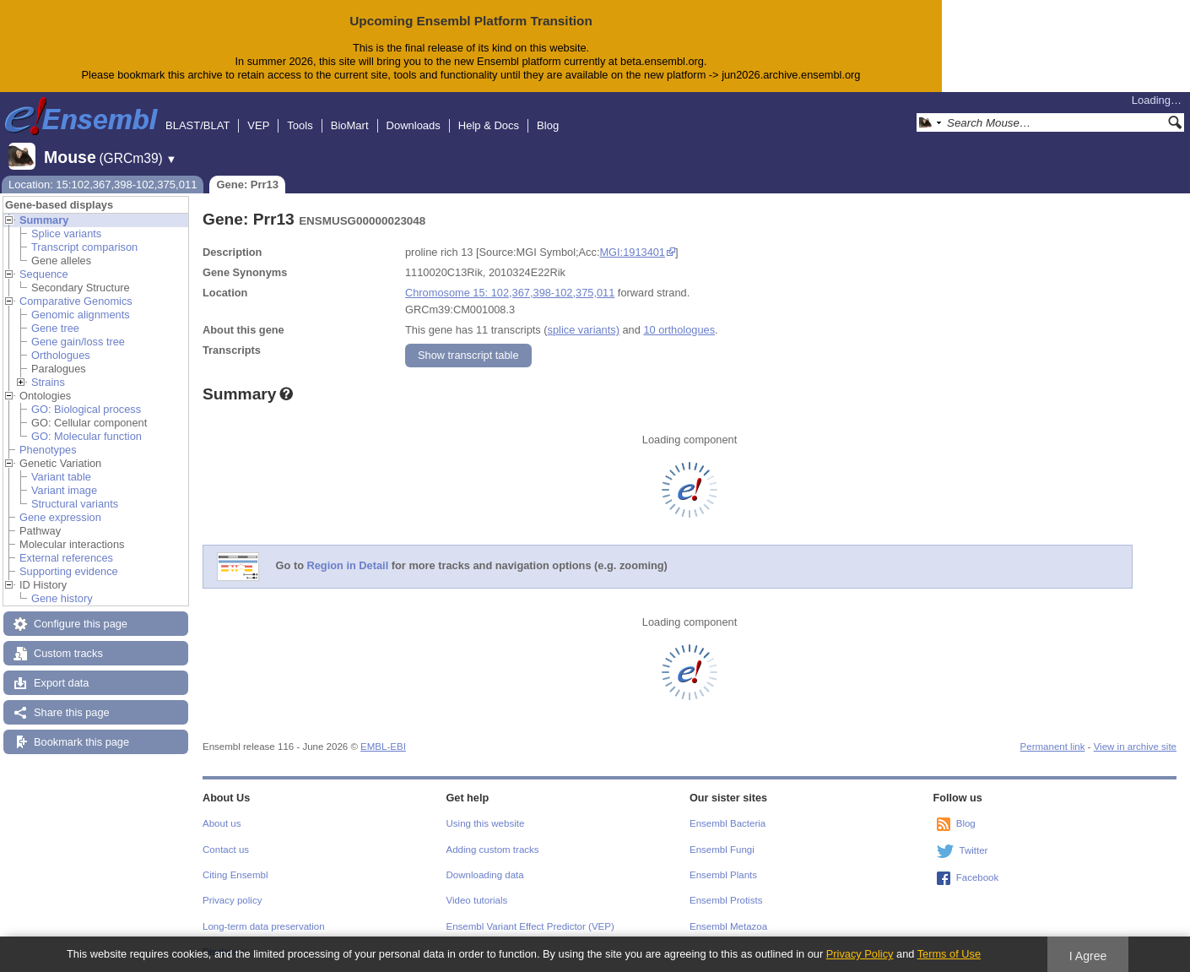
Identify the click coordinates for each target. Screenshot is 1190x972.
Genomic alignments (80, 314)
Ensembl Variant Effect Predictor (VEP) (530, 926)
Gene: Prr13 (247, 184)
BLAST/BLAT (197, 125)
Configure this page (80, 623)
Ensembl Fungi (722, 849)
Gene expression (60, 517)
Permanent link (1052, 746)
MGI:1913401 (632, 252)
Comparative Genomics (76, 301)
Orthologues (60, 355)
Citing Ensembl (235, 875)
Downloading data (485, 875)
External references (66, 557)
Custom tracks (68, 653)
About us (222, 823)
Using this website (485, 823)
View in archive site (1135, 746)
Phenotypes (48, 449)
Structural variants (74, 503)
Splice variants (66, 233)
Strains (48, 382)
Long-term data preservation (264, 926)
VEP (258, 125)
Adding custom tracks (492, 849)
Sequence (43, 274)
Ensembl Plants (723, 875)
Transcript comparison (84, 247)
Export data (61, 682)
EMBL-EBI (383, 746)
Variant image (64, 490)
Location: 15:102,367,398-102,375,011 (102, 184)
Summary (43, 220)
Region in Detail (348, 565)
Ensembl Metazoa (728, 926)
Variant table (61, 476)
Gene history (62, 598)
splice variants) (583, 329)
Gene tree (55, 328)
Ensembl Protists (726, 900)
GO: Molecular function (86, 436)
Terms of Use (949, 954)
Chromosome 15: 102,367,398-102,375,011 (509, 292)
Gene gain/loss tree (78, 341)
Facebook (977, 877)
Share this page (72, 712)
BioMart (350, 125)
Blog (548, 125)
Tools (299, 125)
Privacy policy (232, 900)
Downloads (414, 125)
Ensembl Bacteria (727, 823)
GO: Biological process (86, 409)
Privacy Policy (860, 954)
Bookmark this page (81, 742)
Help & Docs (488, 125)
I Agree (1088, 956)
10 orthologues (679, 329)
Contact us (226, 849)
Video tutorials (477, 900)
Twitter (974, 850)
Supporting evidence (68, 571)
